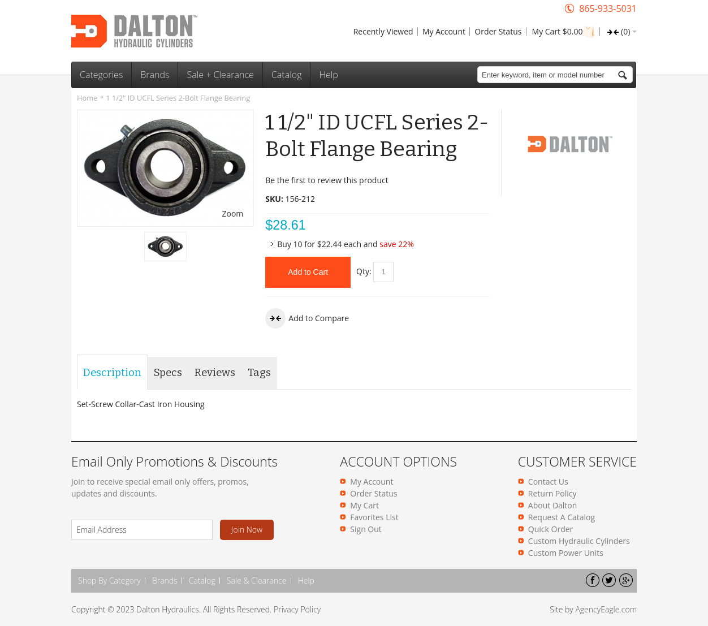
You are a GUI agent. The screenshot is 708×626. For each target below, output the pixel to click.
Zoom (232, 213)
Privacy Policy (297, 609)
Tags (259, 372)
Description (112, 372)
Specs (168, 372)
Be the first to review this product (326, 180)
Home (87, 98)
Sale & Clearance (257, 580)
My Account (443, 31)
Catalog (202, 580)
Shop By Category (109, 580)
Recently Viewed (383, 31)
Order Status (497, 31)
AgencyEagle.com (606, 609)
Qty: (364, 271)
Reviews (215, 372)
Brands (165, 580)
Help (306, 580)
